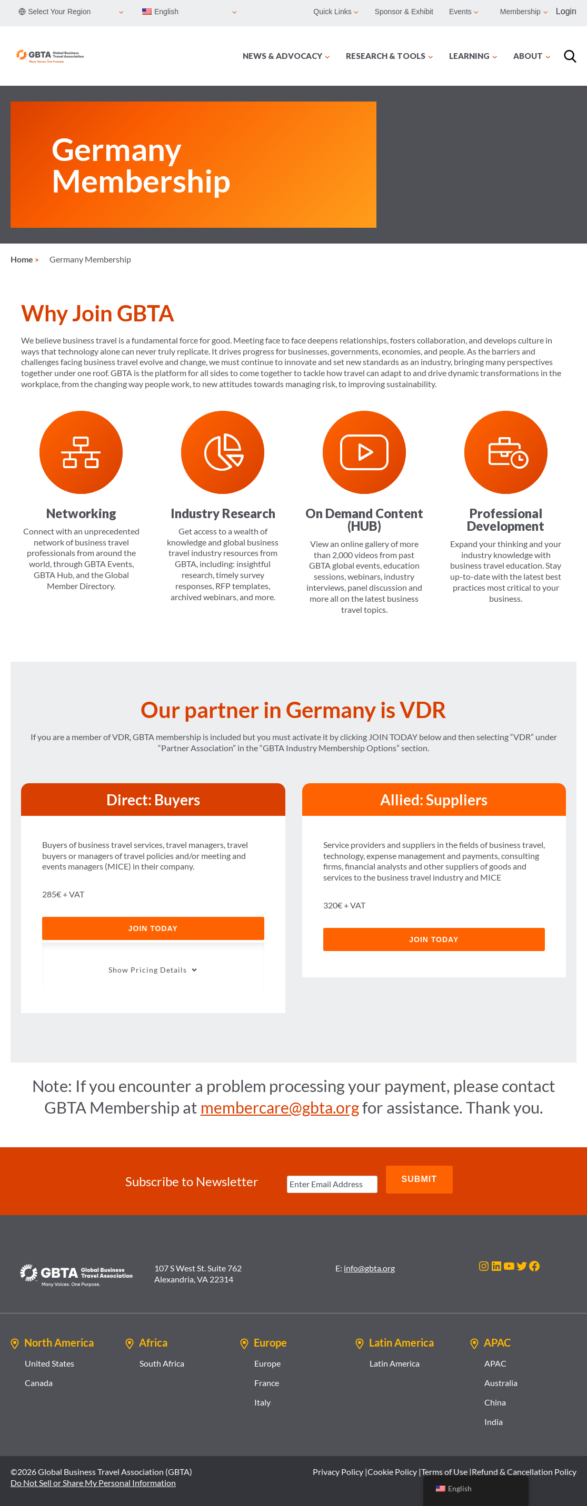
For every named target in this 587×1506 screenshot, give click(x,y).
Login (566, 11)
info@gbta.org (369, 1256)
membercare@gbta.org (279, 1103)
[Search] (570, 56)
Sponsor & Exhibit (404, 11)
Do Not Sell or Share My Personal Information (93, 1471)
